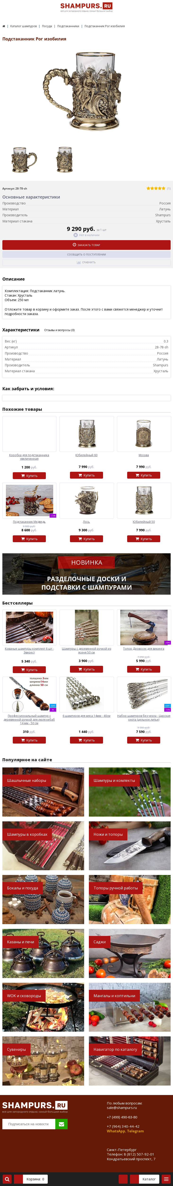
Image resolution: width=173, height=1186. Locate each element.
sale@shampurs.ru (122, 1107)
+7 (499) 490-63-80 (122, 1117)
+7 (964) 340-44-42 (123, 1126)
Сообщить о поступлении (86, 254)
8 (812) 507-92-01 (139, 1154)
